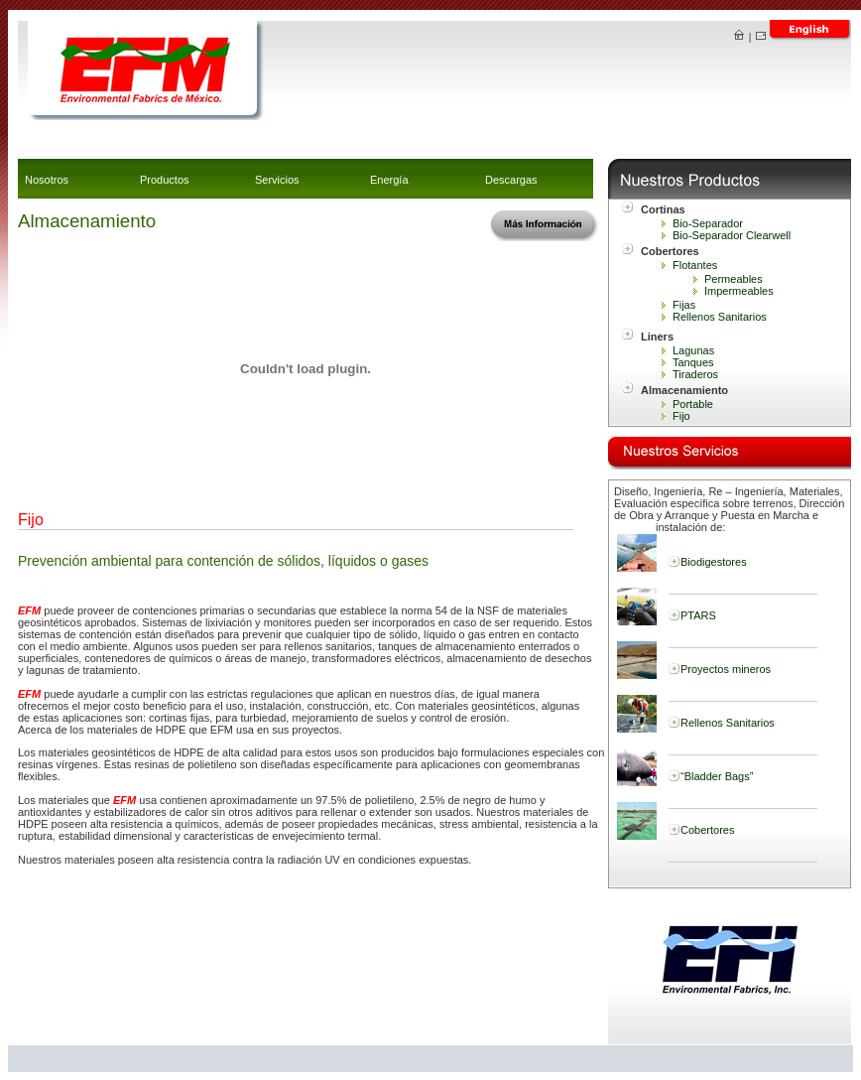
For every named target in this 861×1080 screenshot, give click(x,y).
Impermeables (739, 291)
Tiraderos (695, 374)
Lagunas (693, 350)
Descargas (511, 180)
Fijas (684, 305)
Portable (693, 404)
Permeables (733, 279)
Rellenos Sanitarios (720, 317)
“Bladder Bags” (716, 776)
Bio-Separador (708, 223)
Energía (389, 180)
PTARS (698, 615)
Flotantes (695, 265)
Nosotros (46, 180)
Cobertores (707, 830)
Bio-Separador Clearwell (732, 235)
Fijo (681, 416)
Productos (164, 180)
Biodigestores (713, 562)
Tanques (693, 362)
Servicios (277, 180)
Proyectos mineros (725, 669)
